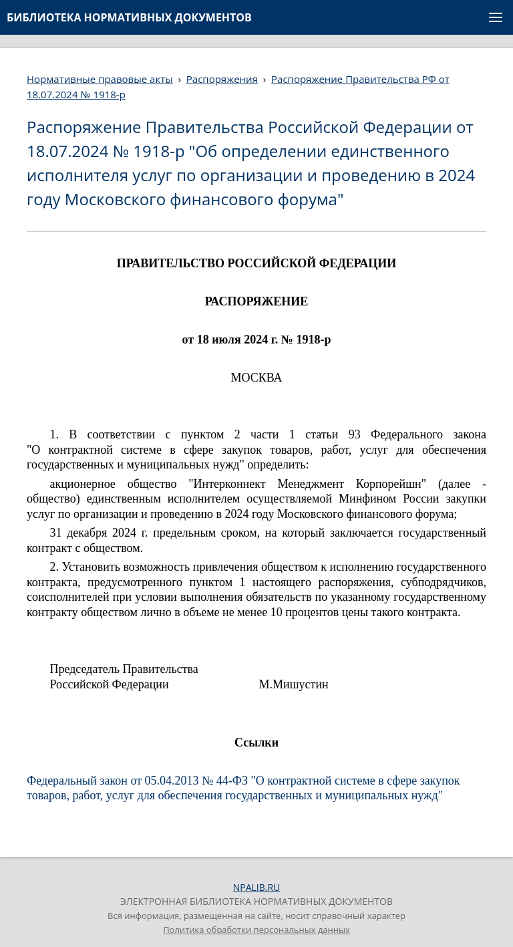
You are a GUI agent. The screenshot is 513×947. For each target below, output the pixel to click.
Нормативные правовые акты (100, 79)
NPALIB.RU (257, 887)
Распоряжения (222, 79)
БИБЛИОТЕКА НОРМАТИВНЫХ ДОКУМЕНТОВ (129, 17)
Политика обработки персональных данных (256, 930)
